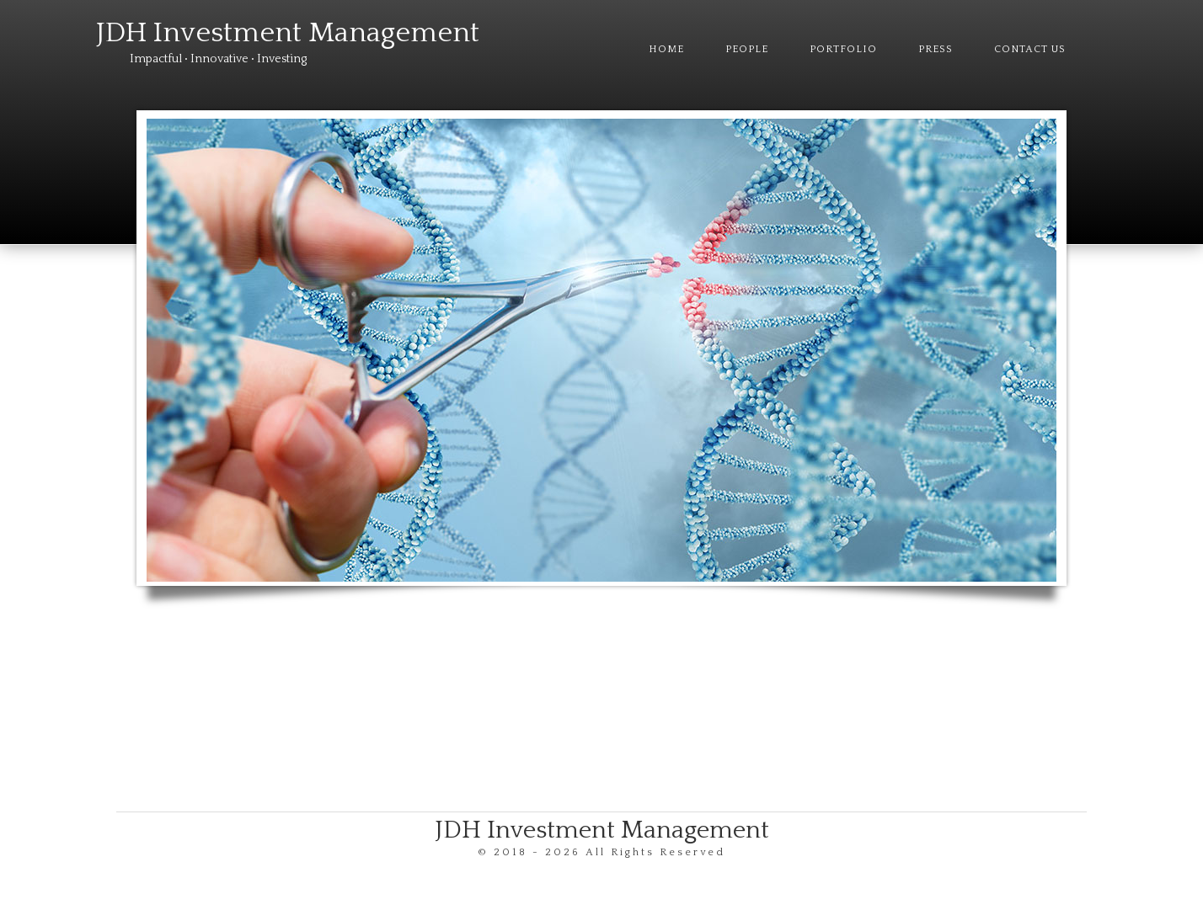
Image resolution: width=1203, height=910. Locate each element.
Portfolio (843, 49)
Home (666, 49)
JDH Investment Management (287, 33)
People (746, 49)
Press (935, 49)
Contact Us (1030, 49)
